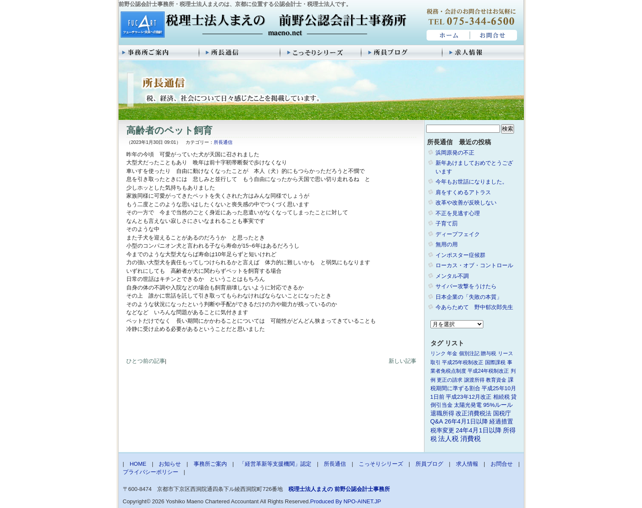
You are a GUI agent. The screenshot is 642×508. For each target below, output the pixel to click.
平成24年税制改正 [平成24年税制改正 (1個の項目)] (488, 371)
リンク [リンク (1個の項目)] (438, 353)
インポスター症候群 (460, 255)
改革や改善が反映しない (466, 202)
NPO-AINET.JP (362, 501)
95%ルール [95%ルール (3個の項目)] (498, 405)
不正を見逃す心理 (458, 213)
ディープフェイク (458, 234)
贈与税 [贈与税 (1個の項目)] (488, 353)
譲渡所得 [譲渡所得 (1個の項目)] (474, 380)
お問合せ (494, 35)
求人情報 (483, 52)
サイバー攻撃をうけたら (466, 286)
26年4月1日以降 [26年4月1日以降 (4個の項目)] (466, 421)
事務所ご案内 (159, 52)
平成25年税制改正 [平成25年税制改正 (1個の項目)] (462, 362)
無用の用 (447, 244)
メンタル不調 (452, 276)
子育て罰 (447, 223)
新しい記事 (402, 361)
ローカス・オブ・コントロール (474, 265)
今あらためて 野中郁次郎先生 (474, 307)
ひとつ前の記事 (145, 361)
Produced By (326, 501)
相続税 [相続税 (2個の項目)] (501, 397)
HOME (447, 35)
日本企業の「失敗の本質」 (469, 297)
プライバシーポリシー (150, 472)
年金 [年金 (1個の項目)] (452, 353)
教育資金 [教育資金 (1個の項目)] (496, 380)
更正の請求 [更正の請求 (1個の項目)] (449, 380)
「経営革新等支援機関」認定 (275, 464)
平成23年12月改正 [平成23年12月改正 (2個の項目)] (468, 397)
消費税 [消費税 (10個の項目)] (470, 438)
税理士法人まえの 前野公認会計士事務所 (263, 25)
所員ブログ (402, 52)
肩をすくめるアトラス (463, 192)
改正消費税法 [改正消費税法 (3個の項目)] (473, 413)
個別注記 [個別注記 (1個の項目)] (469, 353)
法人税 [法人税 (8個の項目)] (448, 438)
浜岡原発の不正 (455, 152)
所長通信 (240, 52)
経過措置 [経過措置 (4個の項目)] (501, 421)
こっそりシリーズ (321, 52)
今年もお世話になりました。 (472, 181)
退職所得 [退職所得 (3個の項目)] (442, 413)
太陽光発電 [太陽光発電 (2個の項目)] (468, 405)
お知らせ (170, 464)
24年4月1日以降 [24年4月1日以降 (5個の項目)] (478, 430)
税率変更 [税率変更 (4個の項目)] (442, 430)
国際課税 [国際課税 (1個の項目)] (495, 362)
